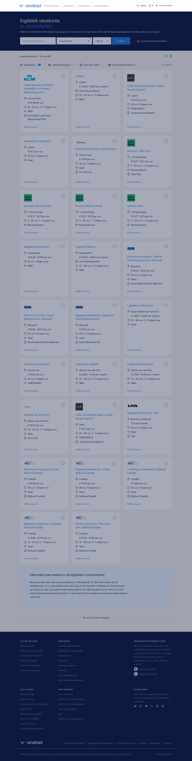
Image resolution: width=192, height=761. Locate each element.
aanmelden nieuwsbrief (70, 680)
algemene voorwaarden (70, 650)
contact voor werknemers (71, 699)
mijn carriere (26, 689)
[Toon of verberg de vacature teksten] (168, 56)
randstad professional (31, 655)
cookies (142, 743)
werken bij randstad (74, 743)
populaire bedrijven (30, 665)
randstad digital (28, 660)
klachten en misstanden (70, 718)
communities (27, 699)
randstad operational (31, 650)
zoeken (121, 40)
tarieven (62, 670)
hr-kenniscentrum (67, 665)
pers (60, 713)
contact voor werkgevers (71, 704)
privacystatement (125, 743)
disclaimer (154, 743)
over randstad (102, 5)
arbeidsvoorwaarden (31, 713)
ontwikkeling (27, 694)
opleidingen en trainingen (34, 704)
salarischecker (27, 723)
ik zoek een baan (52, 5)
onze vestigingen (67, 708)
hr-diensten (64, 655)
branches (63, 660)
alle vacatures (27, 645)
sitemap (167, 743)
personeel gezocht (68, 675)
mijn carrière (85, 5)
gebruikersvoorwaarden (100, 743)
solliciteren (26, 708)
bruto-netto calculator (31, 728)
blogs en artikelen (29, 718)
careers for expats (29, 670)
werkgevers (69, 5)
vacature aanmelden (69, 645)
